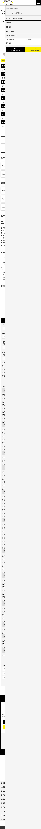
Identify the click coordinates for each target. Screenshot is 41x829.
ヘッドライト (7, 566)
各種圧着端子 (7, 457)
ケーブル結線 (7, 629)
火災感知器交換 (8, 449)
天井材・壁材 (7, 485)
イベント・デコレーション (11, 572)
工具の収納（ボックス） (11, 528)
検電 (4, 580)
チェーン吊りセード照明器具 (12, 443)
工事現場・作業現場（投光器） (13, 569)
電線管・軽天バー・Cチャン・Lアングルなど (17, 422)
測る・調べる (8, 576)
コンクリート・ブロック (11, 479)
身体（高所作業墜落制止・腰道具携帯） (16, 506)
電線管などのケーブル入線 (11, 608)
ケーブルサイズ (8, 590)
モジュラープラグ (8, 461)
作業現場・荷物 (8, 500)
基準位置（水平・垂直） (11, 587)
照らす (6, 551)
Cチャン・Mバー (8, 405)
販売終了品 (6, 366)
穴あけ (6, 467)
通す (5, 603)
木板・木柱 (6, 472)
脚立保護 (6, 516)
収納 (5, 520)
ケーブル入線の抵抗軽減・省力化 (13, 615)
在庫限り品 (6, 369)
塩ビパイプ (6, 398)
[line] (28, 776)
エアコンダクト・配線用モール (13, 402)
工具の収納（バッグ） (10, 531)
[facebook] (24, 776)
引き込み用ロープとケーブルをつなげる (15, 633)
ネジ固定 (6, 644)
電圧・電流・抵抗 (9, 584)
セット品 (6, 372)
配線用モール (7, 412)
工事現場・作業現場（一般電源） (13, 559)
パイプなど (6, 433)
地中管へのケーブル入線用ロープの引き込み (17, 611)
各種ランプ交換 (8, 446)
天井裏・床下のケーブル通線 (12, 618)
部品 (4, 376)
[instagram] (20, 776)
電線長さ (6, 597)
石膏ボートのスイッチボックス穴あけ (15, 489)
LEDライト (6, 562)
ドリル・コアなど (9, 436)
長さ (4, 594)
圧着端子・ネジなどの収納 (11, 534)
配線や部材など (8, 429)
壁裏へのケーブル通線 (10, 621)
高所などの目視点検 (9, 600)
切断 (5, 390)
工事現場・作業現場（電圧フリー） (14, 556)
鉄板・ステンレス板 (9, 475)
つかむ (6, 425)
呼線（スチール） (9, 439)
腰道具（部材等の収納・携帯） (13, 538)
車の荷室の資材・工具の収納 (12, 524)
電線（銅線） (7, 395)
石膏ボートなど (8, 418)
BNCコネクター (8, 464)
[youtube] (12, 776)
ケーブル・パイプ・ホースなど (13, 496)
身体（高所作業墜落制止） (11, 503)
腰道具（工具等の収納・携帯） (13, 541)
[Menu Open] (38, 2)
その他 (6, 650)
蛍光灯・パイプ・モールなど (12, 544)
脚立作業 (6, 548)
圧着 (5, 453)
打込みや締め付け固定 (10, 641)
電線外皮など (7, 415)
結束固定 (6, 647)
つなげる (6, 625)
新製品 (5, 362)
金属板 (5, 408)
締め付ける (7, 636)
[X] (16, 776)
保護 (5, 492)
